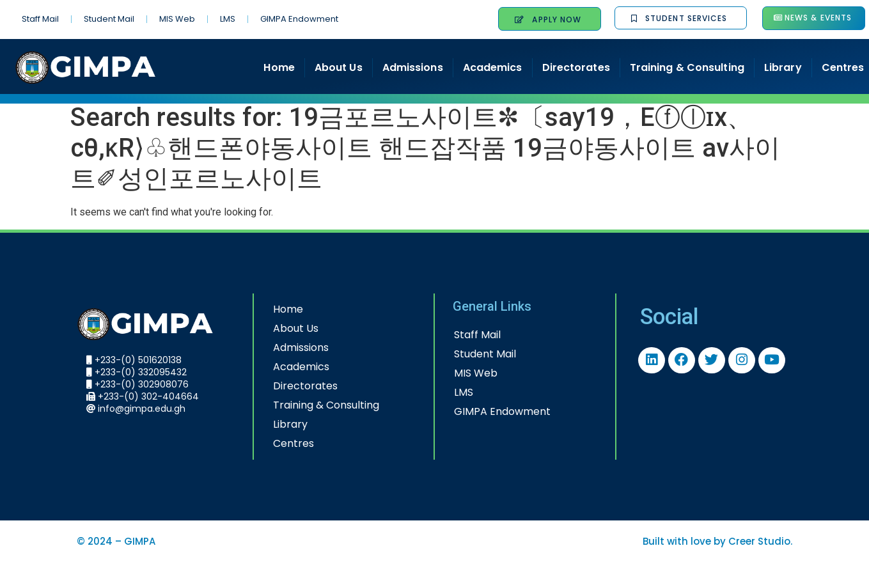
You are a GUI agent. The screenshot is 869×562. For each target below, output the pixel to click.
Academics (492, 67)
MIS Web (177, 19)
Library (783, 67)
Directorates (576, 67)
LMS (227, 19)
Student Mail (109, 19)
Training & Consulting (687, 67)
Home (278, 67)
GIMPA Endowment (299, 19)
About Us (339, 67)
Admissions (412, 67)
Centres (293, 443)
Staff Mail (40, 19)
